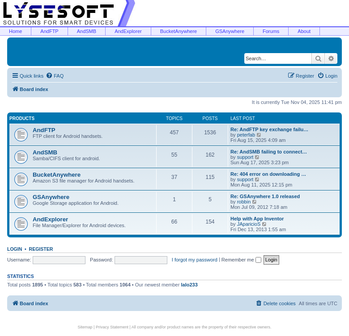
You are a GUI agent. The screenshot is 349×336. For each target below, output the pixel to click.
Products (21, 118)
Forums (271, 31)
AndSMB (86, 31)
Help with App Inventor (257, 218)
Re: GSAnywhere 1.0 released (265, 196)
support (245, 157)
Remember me (241, 259)
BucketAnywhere (178, 31)
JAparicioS (249, 224)
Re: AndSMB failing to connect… (268, 151)
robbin (244, 201)
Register (41, 249)
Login (14, 249)
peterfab (246, 134)
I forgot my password (194, 259)
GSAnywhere (229, 31)
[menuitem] (55, 76)
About (304, 31)
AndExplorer (128, 31)
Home (15, 31)
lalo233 (189, 284)
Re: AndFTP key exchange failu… (269, 129)
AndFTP (49, 31)
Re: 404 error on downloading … (268, 174)
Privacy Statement (112, 327)
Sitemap (85, 327)
